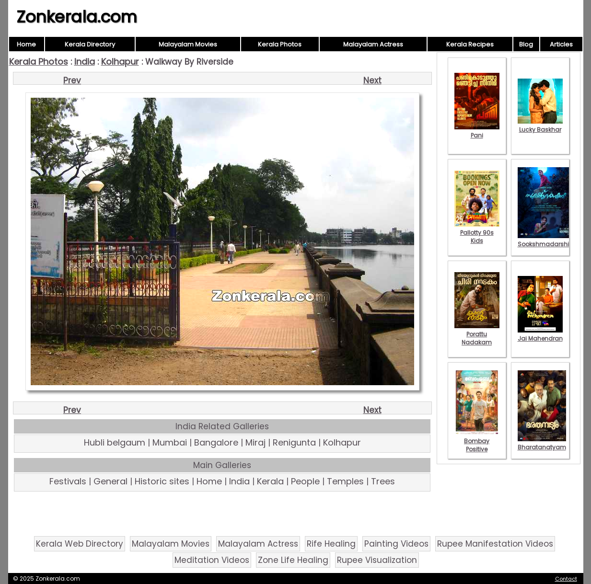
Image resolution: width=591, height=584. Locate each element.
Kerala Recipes (470, 44)
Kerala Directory (90, 44)
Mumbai (169, 442)
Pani (476, 131)
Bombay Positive (476, 441)
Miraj (255, 442)
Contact (566, 579)
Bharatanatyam (542, 443)
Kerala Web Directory (79, 544)
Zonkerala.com (76, 16)
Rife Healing (331, 544)
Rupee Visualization (377, 560)
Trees (383, 481)
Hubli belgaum (114, 442)
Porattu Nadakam (476, 334)
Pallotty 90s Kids (476, 232)
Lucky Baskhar (540, 125)
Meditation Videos (211, 560)
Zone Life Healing (293, 560)
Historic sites (162, 481)
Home (26, 44)
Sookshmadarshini (546, 240)
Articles (561, 44)
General (110, 481)
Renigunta (294, 442)
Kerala (270, 481)
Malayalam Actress (373, 44)
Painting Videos (396, 544)
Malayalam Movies (188, 44)
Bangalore (216, 442)
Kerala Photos (279, 44)
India (84, 62)
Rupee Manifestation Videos (495, 544)
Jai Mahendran (540, 334)
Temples (345, 481)
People (305, 481)
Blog (526, 44)
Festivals (67, 481)
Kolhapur (120, 62)
